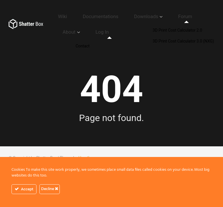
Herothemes (89, 144)
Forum (163, 13)
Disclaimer (180, 150)
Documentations (96, 13)
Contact (82, 150)
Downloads (132, 13)
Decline (49, 189)
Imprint (202, 150)
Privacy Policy (123, 150)
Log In (74, 21)
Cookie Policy (153, 150)
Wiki (68, 13)
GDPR (100, 150)
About (184, 13)
